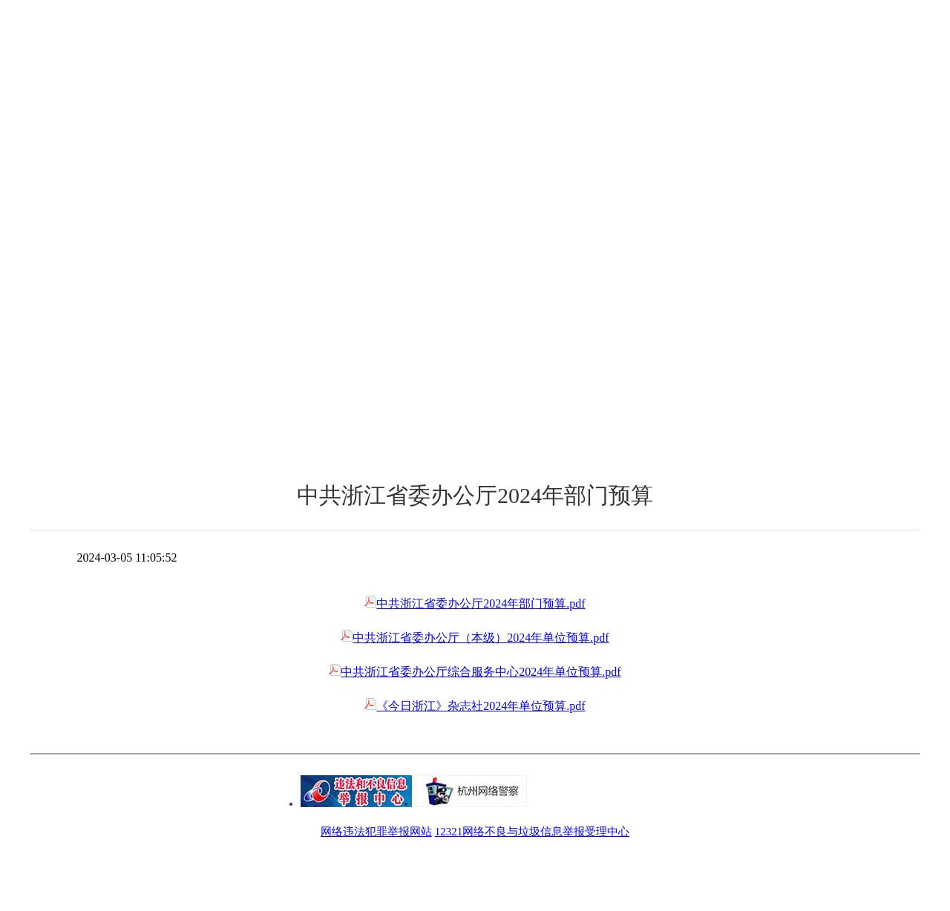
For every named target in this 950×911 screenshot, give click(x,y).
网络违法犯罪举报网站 (376, 832)
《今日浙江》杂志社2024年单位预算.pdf (474, 706)
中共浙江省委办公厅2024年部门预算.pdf (474, 603)
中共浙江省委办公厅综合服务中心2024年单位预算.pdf (474, 671)
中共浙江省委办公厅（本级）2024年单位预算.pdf (475, 637)
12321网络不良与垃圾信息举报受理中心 (532, 832)
